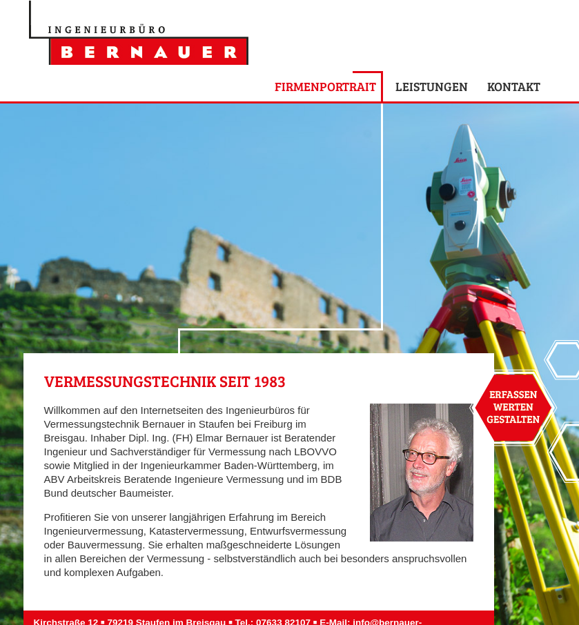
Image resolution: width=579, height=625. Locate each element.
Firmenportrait (325, 86)
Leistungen (431, 86)
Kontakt (513, 86)
